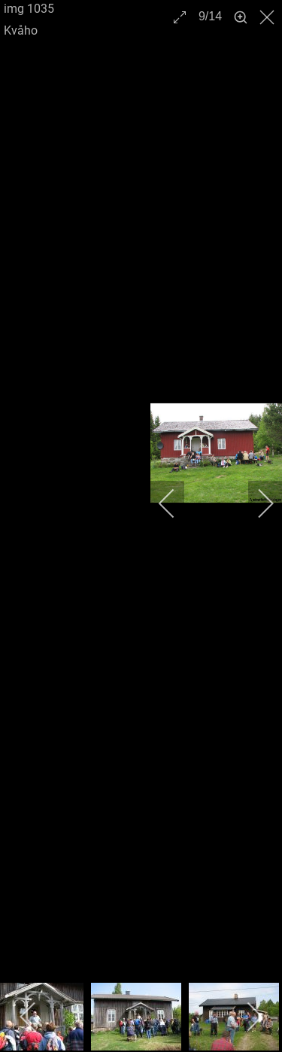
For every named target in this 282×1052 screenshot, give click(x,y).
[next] (255, 503)
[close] (268, 17)
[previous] (176, 503)
